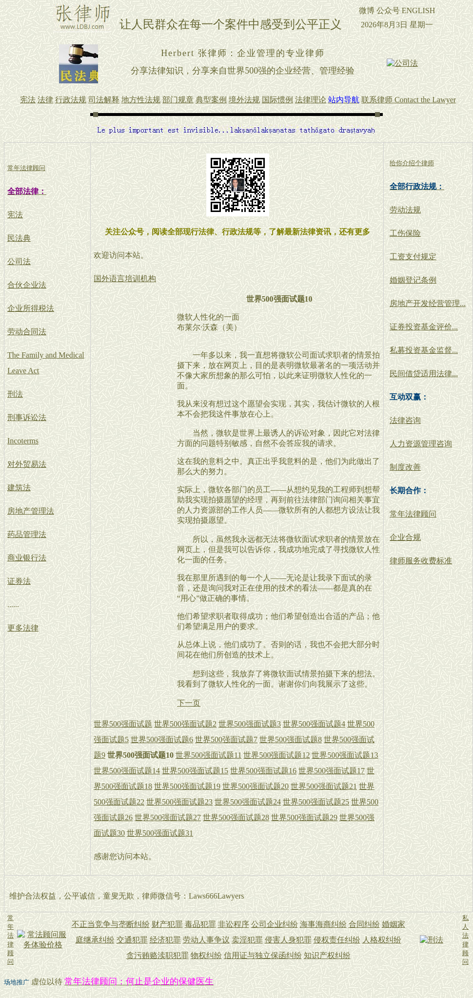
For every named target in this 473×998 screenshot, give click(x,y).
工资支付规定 (413, 256)
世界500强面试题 (123, 724)
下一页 (188, 703)
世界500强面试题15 (195, 771)
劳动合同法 (26, 331)
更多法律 (23, 628)
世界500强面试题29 (304, 817)
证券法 (19, 581)
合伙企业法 (26, 285)
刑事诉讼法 (26, 417)
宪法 (15, 215)
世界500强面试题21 (324, 786)
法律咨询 (405, 420)
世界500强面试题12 (276, 755)
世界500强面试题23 (179, 802)
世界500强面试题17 (331, 771)
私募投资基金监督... (424, 350)
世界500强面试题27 (168, 817)
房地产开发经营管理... (428, 303)
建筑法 (19, 487)
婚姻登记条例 (413, 280)
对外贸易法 (26, 464)
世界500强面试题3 (249, 724)
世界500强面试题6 (162, 739)
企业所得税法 (30, 308)
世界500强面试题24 (248, 802)
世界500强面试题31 (160, 833)
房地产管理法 (30, 511)
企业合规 (405, 537)
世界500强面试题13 (345, 755)
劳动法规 (405, 210)
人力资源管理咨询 (421, 444)
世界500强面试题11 (208, 755)
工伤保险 (405, 233)
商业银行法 (26, 558)
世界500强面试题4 (314, 724)
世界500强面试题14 (127, 771)
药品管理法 (26, 534)
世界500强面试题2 (185, 724)
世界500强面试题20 (255, 786)
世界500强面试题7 (226, 739)
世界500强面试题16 (263, 771)
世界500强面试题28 (236, 817)
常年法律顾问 (413, 514)
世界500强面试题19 (187, 786)
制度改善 (405, 467)
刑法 (15, 394)
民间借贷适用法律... (424, 373)
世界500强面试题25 (316, 802)
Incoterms (23, 441)
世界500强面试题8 (290, 739)
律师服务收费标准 (421, 561)
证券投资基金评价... (424, 327)
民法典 (19, 238)
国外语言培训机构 (125, 278)
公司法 (19, 261)
